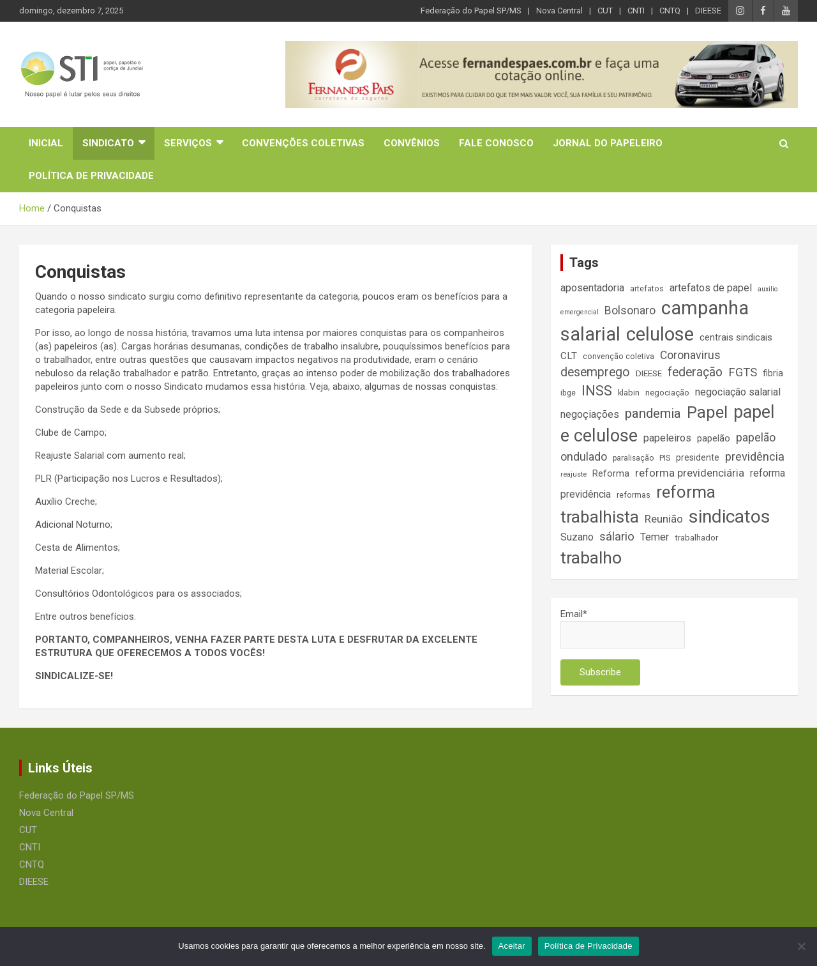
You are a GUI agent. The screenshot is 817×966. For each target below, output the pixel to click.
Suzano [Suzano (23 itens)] (577, 537)
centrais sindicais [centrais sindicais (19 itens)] (736, 337)
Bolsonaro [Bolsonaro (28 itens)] (630, 310)
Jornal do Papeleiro (608, 143)
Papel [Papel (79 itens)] (707, 412)
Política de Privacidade (91, 175)
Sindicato (108, 143)
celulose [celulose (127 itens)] (660, 334)
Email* (622, 628)
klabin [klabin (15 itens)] (629, 392)
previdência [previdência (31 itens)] (754, 457)
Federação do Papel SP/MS (471, 10)
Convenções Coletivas (303, 143)
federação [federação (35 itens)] (695, 372)
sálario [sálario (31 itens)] (616, 537)
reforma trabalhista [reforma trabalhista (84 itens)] (638, 504)
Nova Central (559, 10)
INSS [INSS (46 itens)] (596, 391)
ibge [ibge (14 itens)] (568, 392)
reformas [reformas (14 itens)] (633, 495)
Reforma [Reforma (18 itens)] (610, 473)
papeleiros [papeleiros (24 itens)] (667, 438)
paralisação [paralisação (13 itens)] (633, 458)
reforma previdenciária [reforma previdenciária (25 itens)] (689, 473)
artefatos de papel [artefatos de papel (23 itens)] (711, 288)
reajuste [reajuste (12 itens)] (573, 474)
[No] (801, 946)
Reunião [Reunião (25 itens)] (664, 519)
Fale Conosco (496, 143)
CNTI (636, 10)
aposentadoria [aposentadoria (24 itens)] (592, 288)
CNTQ (669, 10)
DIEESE (708, 10)
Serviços (188, 143)
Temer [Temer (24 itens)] (654, 537)
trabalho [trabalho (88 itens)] (591, 557)
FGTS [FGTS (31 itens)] (742, 372)
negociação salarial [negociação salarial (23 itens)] (738, 392)
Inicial (46, 143)
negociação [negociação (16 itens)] (667, 392)
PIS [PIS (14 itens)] (664, 458)
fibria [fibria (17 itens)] (773, 373)
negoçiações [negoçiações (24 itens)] (589, 414)
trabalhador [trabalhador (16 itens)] (696, 537)
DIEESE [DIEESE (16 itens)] (649, 373)
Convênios (412, 143)
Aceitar (511, 946)
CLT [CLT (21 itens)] (568, 356)
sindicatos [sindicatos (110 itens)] (729, 516)
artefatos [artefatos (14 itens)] (647, 288)
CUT (605, 10)
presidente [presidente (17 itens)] (697, 457)
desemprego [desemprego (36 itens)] (595, 372)
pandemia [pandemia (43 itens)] (653, 413)
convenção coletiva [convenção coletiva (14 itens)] (618, 356)
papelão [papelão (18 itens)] (713, 438)
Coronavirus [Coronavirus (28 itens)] (690, 355)
